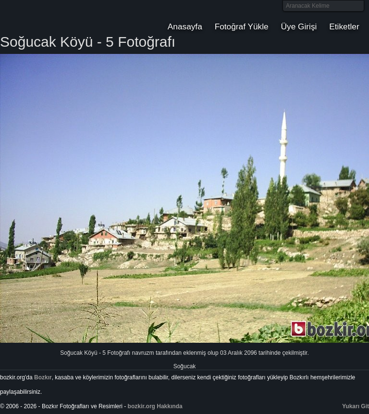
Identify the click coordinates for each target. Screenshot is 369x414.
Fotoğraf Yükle (242, 26)
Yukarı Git (355, 406)
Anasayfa (185, 26)
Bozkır (65, 17)
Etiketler (344, 26)
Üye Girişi (299, 26)
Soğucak (184, 366)
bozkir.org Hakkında (155, 406)
